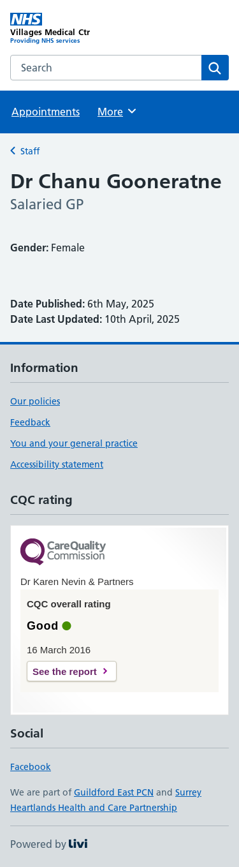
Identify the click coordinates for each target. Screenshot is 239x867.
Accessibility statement (56, 464)
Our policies (35, 401)
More (118, 111)
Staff (30, 151)
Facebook (30, 767)
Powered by (48, 844)
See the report (65, 671)
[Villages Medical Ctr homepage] (65, 29)
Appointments (45, 111)
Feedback (30, 422)
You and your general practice (74, 443)
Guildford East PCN (114, 792)
